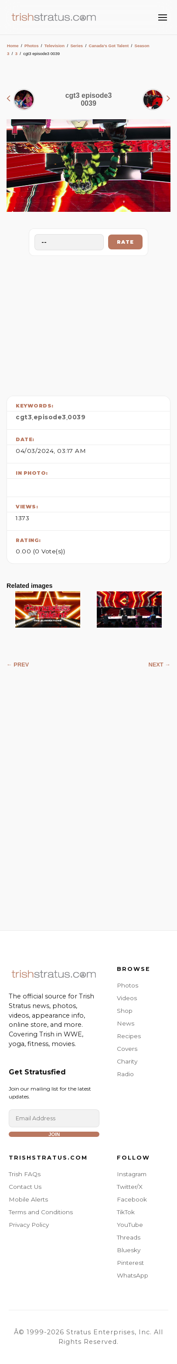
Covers (127, 1048)
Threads (128, 1237)
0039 (76, 417)
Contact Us (25, 1186)
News (125, 1023)
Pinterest (130, 1262)
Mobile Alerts (28, 1199)
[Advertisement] (88, 323)
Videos (127, 998)
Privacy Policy (29, 1224)
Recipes (129, 1035)
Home (13, 45)
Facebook (132, 1199)
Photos (31, 45)
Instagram (131, 1174)
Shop (125, 1010)
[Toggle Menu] (162, 17)
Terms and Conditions (41, 1212)
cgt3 (24, 417)
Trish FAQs (25, 1174)
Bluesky (128, 1250)
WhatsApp (132, 1275)
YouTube (130, 1224)
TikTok (126, 1212)
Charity (127, 1061)
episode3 (50, 417)
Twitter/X (130, 1186)
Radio (125, 1073)
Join (54, 1134)
